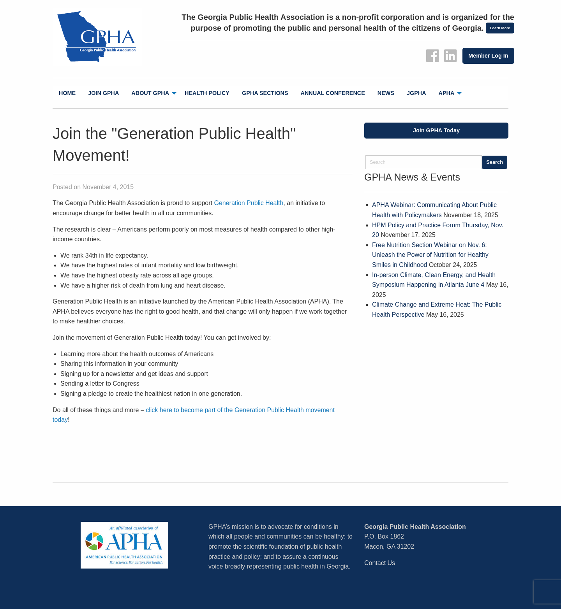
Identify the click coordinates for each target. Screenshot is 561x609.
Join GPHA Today (436, 130)
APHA (447, 93)
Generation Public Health (248, 203)
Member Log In (488, 56)
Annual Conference (333, 93)
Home (67, 93)
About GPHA (150, 93)
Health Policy (207, 93)
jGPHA (416, 93)
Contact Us (379, 563)
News (386, 93)
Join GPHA (103, 93)
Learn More (500, 28)
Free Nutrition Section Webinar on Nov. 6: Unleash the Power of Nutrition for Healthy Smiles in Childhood (430, 255)
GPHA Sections (265, 93)
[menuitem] (67, 93)
